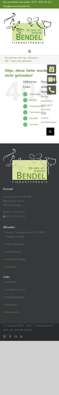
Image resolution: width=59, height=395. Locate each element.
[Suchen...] (43, 132)
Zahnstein (10, 267)
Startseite (34, 94)
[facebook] (10, 336)
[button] (51, 69)
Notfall (33, 100)
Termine (33, 124)
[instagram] (4, 336)
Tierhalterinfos (37, 112)
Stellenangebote (14, 297)
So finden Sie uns (15, 290)
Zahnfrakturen (13, 252)
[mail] (15, 336)
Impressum (11, 305)
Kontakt (33, 118)
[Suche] (50, 132)
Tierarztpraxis (37, 106)
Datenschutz (12, 312)
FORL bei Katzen (14, 244)
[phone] (21, 336)
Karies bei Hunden (15, 259)
